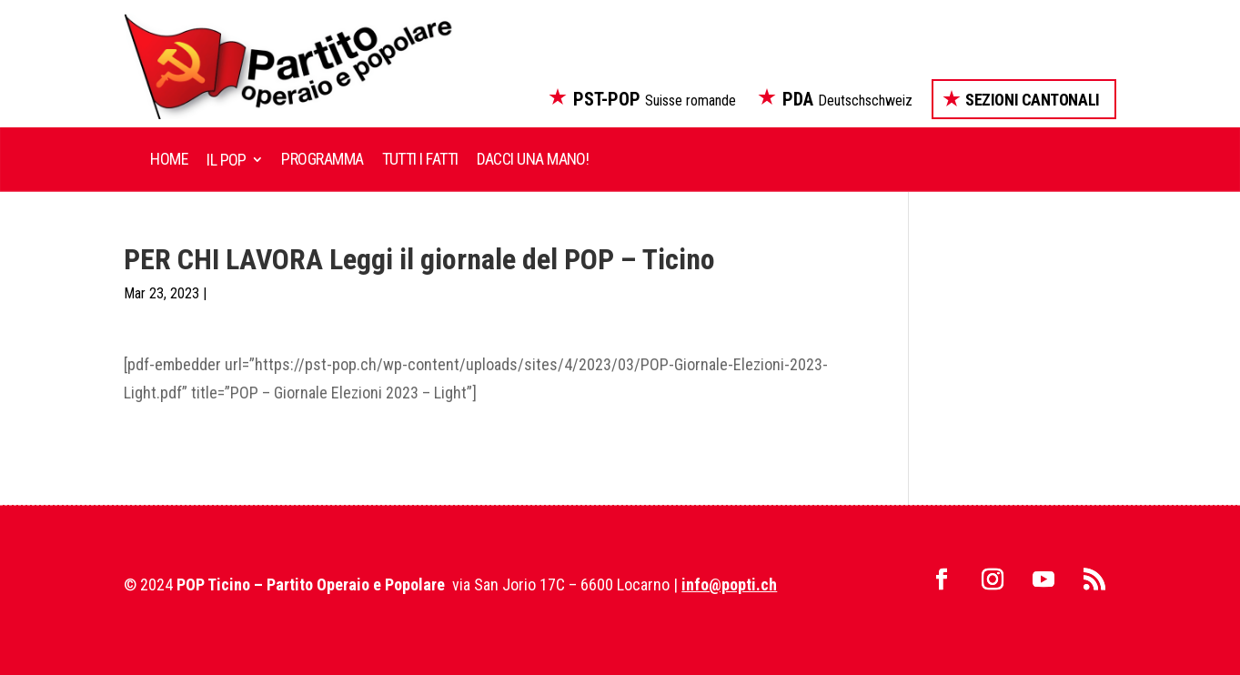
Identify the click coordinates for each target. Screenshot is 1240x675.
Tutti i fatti (420, 158)
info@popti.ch (729, 584)
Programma (322, 158)
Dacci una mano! (533, 158)
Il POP (227, 159)
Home (169, 158)
